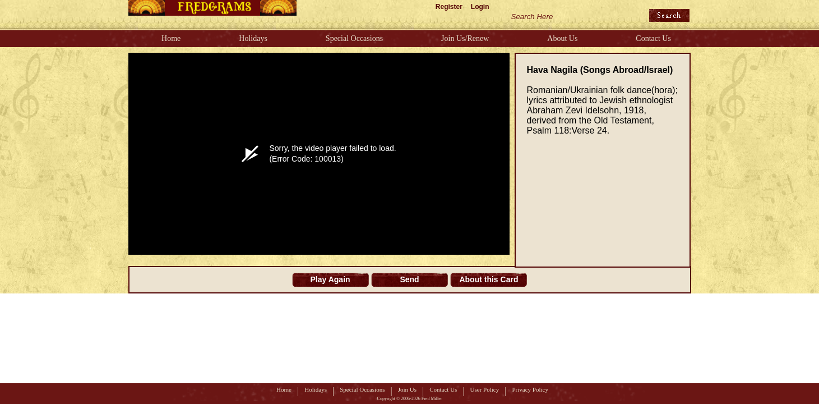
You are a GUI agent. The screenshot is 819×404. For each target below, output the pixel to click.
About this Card (488, 279)
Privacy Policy (530, 389)
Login (480, 7)
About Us (562, 38)
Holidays (253, 38)
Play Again (330, 279)
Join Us (407, 389)
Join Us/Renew (465, 38)
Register (449, 7)
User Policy (484, 389)
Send (409, 279)
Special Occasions (354, 38)
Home (171, 38)
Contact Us (653, 38)
